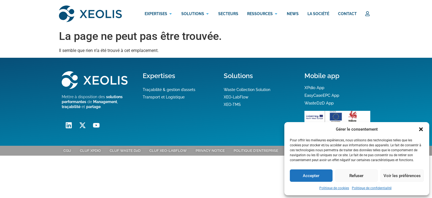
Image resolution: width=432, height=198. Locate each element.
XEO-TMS (232, 104)
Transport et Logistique (164, 97)
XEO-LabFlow (236, 97)
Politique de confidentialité (371, 188)
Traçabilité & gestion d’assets (169, 89)
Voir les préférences (402, 175)
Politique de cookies (334, 188)
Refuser (356, 175)
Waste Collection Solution (247, 89)
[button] (421, 129)
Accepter (311, 175)
